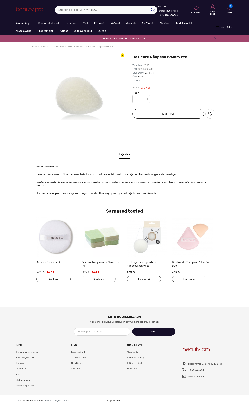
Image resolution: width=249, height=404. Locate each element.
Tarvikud (44, 46)
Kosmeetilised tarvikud (62, 46)
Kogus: (136, 92)
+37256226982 (168, 15)
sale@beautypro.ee (198, 376)
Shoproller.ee (113, 400)
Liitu (161, 331)
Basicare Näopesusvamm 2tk (101, 46)
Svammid (80, 46)
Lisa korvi (168, 113)
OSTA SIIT (141, 38)
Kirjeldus (124, 154)
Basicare (149, 72)
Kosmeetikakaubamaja (32, 400)
